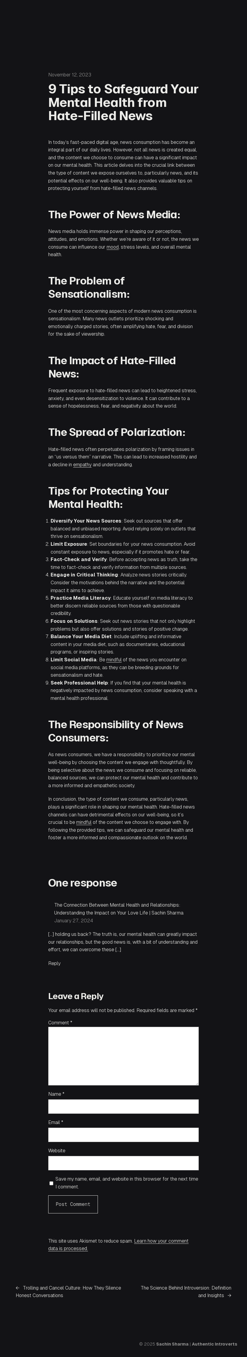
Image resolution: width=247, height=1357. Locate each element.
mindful (114, 660)
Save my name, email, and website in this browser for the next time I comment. (126, 1183)
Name (56, 1094)
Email (55, 1122)
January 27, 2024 (73, 921)
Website (56, 1151)
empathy (82, 464)
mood (113, 247)
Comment (60, 1023)
